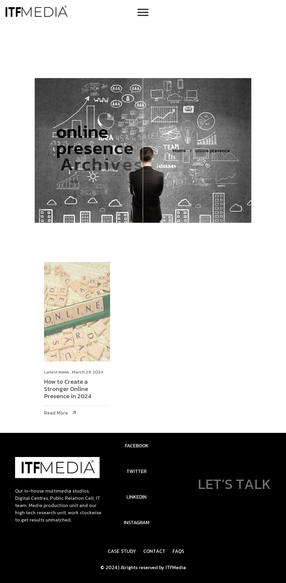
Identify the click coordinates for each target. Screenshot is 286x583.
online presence (212, 150)
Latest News (60, 371)
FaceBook (136, 445)
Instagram (136, 522)
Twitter (136, 471)
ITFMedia (176, 567)
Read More (60, 413)
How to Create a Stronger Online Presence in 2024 (72, 389)
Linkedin (136, 496)
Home (179, 150)
